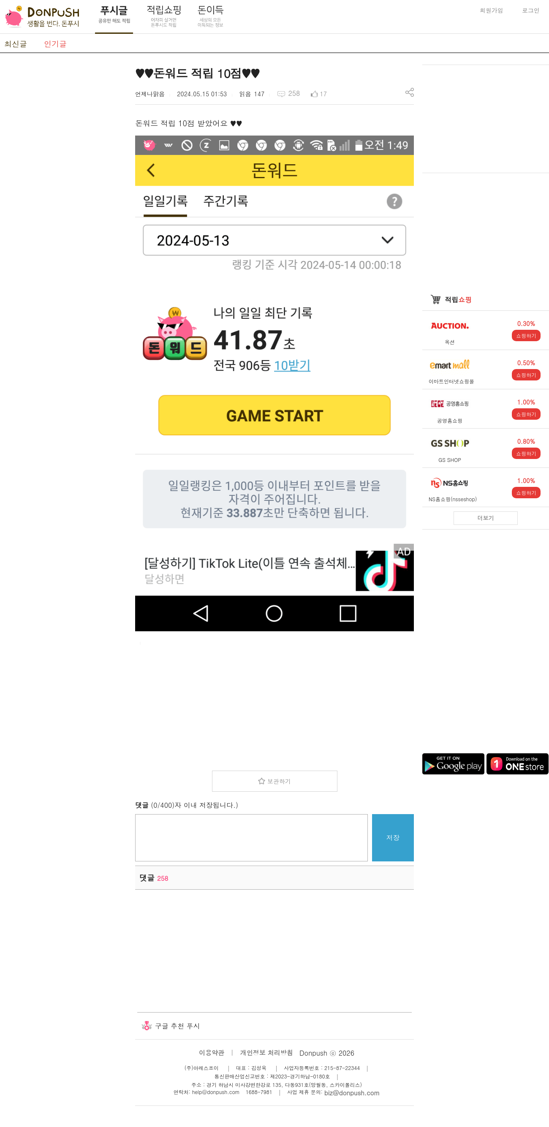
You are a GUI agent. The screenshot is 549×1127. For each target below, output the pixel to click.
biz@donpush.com (352, 1092)
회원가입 (491, 10)
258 (294, 93)
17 (323, 94)
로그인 (531, 10)
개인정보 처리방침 (266, 1052)
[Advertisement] (63, 191)
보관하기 (279, 781)
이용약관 (211, 1052)
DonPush (42, 17)
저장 (393, 837)
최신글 (15, 43)
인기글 (55, 43)
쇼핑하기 (526, 335)
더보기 (486, 518)
